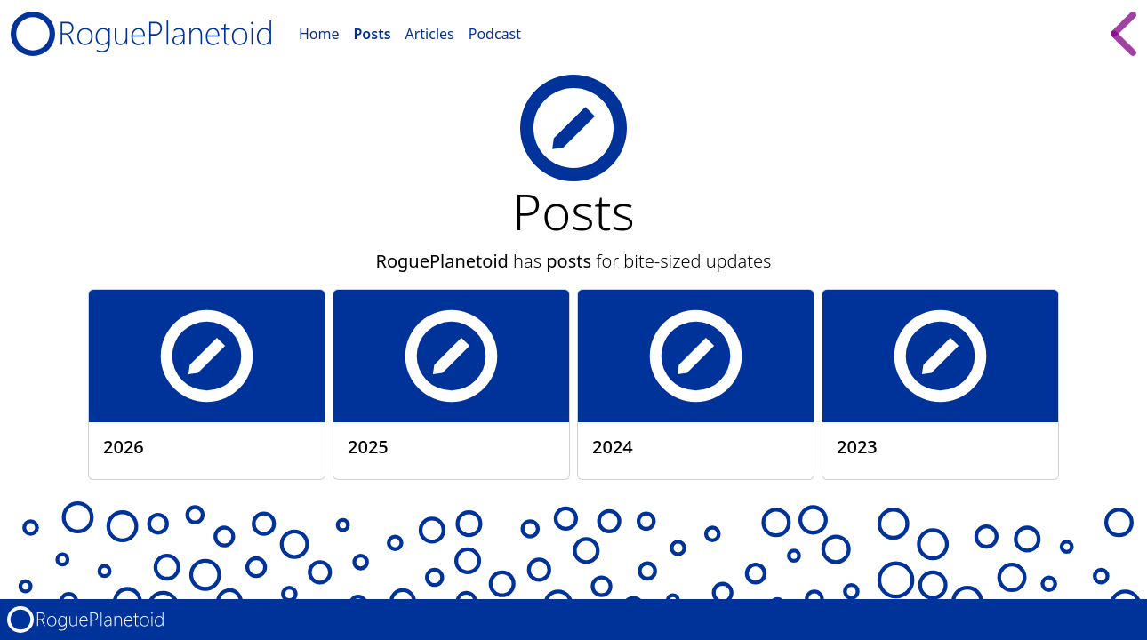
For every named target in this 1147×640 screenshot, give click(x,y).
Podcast (495, 34)
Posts (372, 34)
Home (319, 34)
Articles (429, 34)
